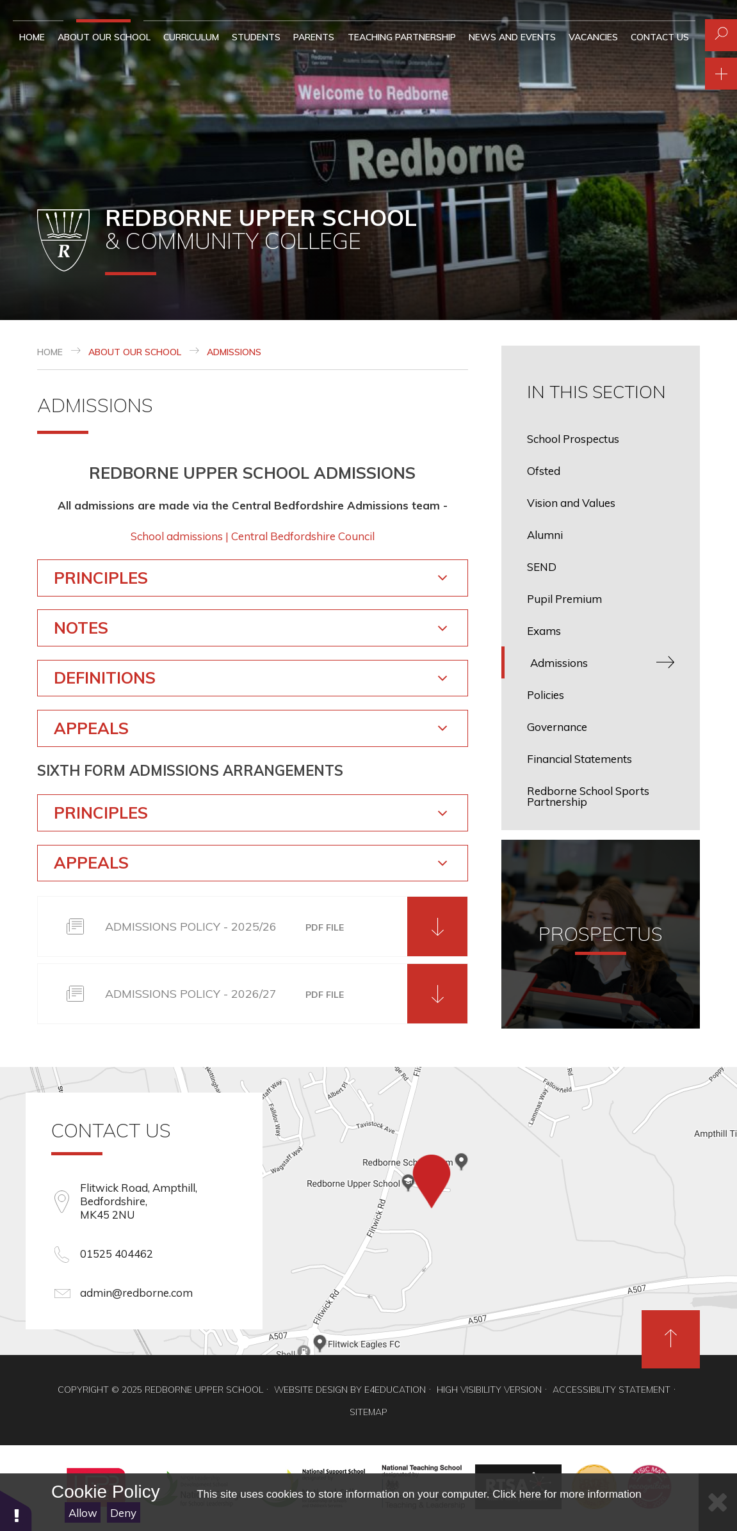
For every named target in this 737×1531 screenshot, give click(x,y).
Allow (83, 1512)
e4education (395, 1389)
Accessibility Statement (611, 1389)
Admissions (234, 352)
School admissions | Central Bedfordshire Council (253, 536)
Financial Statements (579, 759)
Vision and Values (571, 502)
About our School (134, 352)
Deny (123, 1512)
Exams (544, 630)
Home (50, 352)
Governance (557, 726)
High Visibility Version (489, 1389)
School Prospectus (573, 438)
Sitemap (368, 1412)
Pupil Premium (564, 598)
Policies (545, 694)
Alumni (545, 534)
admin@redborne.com (136, 1292)
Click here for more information (566, 1494)
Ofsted (543, 470)
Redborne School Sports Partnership (588, 796)
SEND (541, 566)
